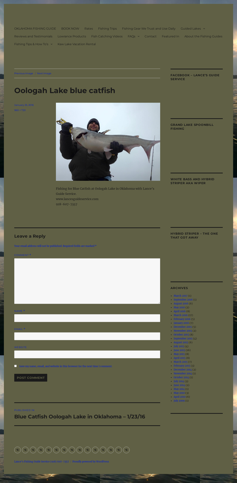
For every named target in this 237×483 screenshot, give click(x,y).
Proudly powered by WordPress (90, 461)
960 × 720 (20, 110)
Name (19, 311)
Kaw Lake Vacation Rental (77, 44)
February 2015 (182, 365)
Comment (22, 255)
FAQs (131, 36)
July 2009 (179, 400)
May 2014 (179, 389)
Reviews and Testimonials (33, 36)
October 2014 (181, 377)
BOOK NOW (70, 28)
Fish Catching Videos (107, 36)
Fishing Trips (107, 28)
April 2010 (180, 396)
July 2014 (179, 381)
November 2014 (183, 373)
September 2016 (183, 299)
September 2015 (183, 338)
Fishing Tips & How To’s (31, 44)
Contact (151, 36)
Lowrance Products (72, 36)
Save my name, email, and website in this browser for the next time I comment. (65, 366)
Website (20, 347)
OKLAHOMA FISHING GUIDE (35, 28)
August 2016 (181, 303)
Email (19, 329)
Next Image (44, 73)
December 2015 (183, 326)
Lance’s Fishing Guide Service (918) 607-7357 (41, 461)
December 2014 (183, 369)
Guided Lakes (191, 28)
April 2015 (180, 358)
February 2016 (182, 319)
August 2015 (181, 342)
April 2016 (180, 311)
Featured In (170, 36)
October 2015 (181, 334)
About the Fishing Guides (203, 36)
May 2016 (179, 307)
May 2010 (179, 393)
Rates (88, 28)
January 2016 (181, 323)
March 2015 (181, 361)
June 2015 (179, 350)
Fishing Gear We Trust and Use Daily (149, 28)
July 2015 (179, 346)
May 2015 (179, 354)
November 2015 (183, 330)
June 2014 (179, 385)
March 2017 (181, 295)
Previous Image (23, 73)
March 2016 (181, 315)
